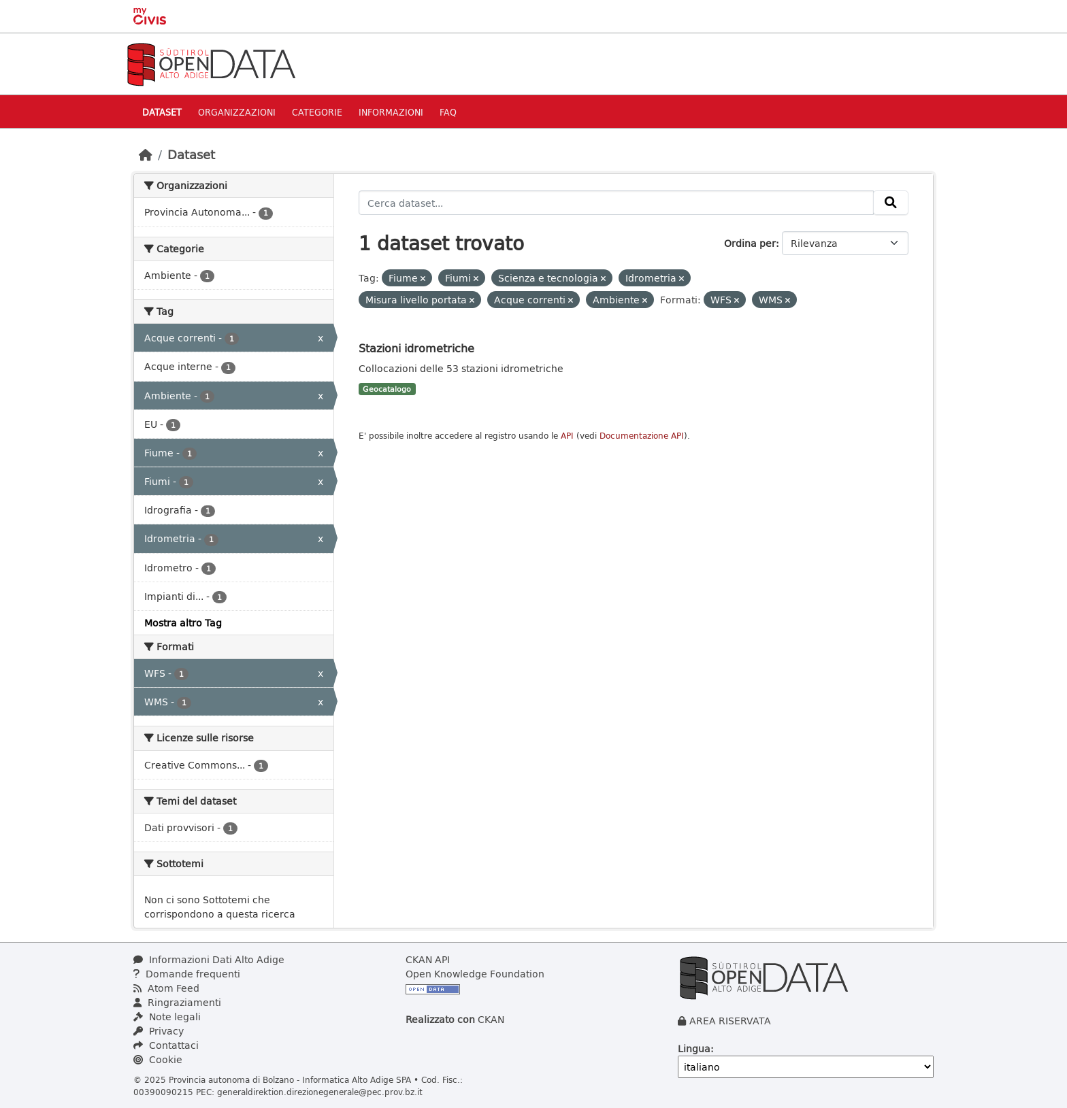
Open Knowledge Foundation (475, 974)
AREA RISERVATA (730, 1020)
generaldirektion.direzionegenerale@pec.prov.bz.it (320, 1092)
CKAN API (428, 959)
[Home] (145, 154)
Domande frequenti (186, 974)
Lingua (694, 1048)
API (567, 435)
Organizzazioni (237, 112)
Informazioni (391, 112)
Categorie (317, 112)
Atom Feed (166, 988)
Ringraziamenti (177, 1002)
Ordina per (750, 243)
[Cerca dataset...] (616, 202)
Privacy (158, 1031)
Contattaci (166, 1045)
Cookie (157, 1059)
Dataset (162, 112)
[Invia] (890, 202)
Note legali (167, 1016)
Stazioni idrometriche (416, 347)
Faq (448, 112)
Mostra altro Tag (183, 623)
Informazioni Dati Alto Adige (208, 959)
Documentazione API (642, 435)
